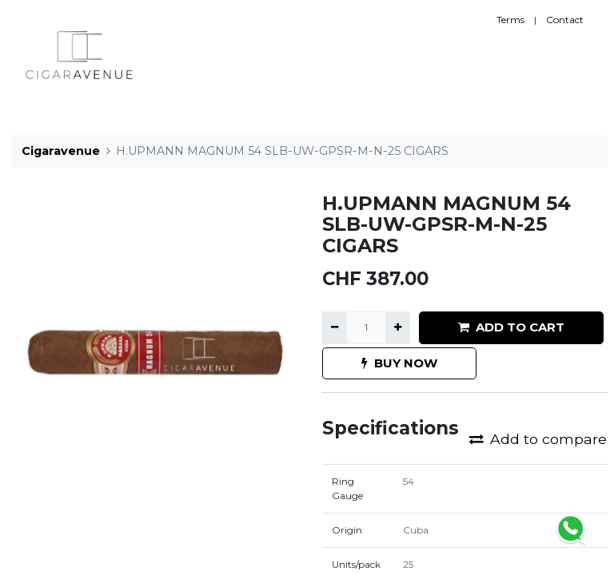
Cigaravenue (61, 151)
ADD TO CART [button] (511, 327)
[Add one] (397, 327)
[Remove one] (334, 327)
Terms (510, 20)
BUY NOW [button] (399, 363)
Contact (565, 20)
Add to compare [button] (538, 438)
